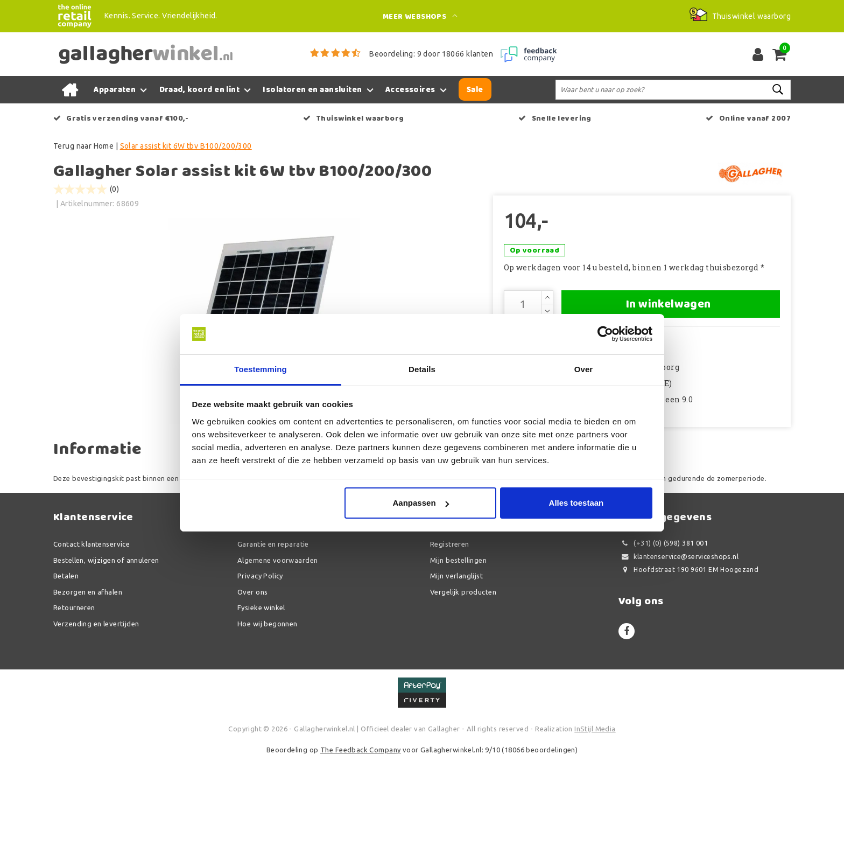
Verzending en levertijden (96, 710)
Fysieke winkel (261, 695)
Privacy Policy (260, 663)
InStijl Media (594, 815)
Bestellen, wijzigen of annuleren (106, 647)
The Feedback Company (360, 837)
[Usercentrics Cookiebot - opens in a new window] (605, 334)
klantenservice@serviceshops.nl (678, 643)
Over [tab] (583, 369)
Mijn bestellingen (458, 647)
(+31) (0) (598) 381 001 (663, 630)
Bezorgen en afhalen (87, 678)
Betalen (66, 663)
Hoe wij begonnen (267, 710)
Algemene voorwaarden (277, 647)
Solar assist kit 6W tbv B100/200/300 (186, 146)
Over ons (252, 678)
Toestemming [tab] (260, 369)
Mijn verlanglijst (456, 663)
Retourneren (74, 695)
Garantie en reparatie (273, 631)
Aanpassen (421, 503)
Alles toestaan (576, 503)
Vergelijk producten (463, 678)
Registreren (449, 631)
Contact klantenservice (91, 631)
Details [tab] (422, 369)
